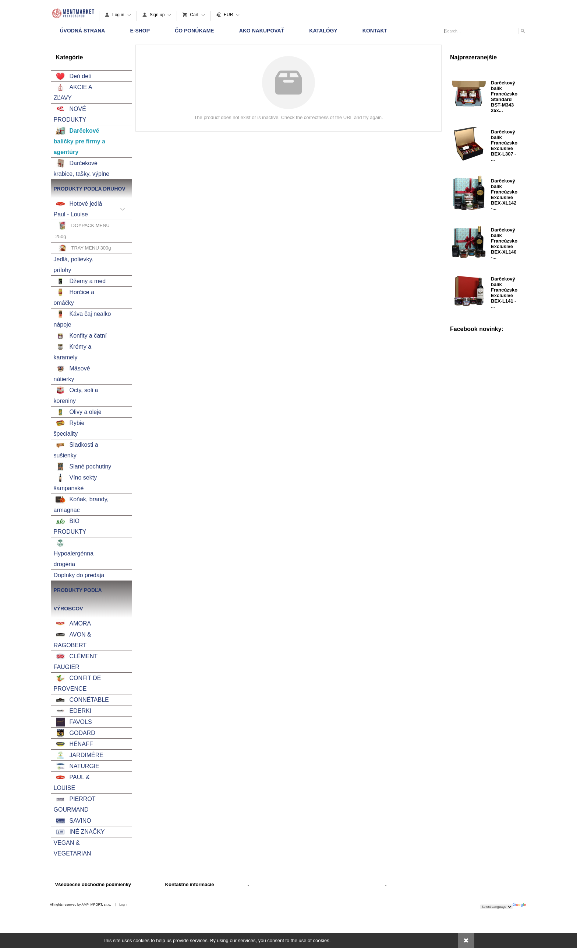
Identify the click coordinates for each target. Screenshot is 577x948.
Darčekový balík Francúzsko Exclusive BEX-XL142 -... (504, 194)
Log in (123, 904)
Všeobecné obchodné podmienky (93, 884)
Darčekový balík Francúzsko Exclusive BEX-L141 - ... (504, 292)
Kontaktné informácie (189, 884)
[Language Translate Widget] (496, 907)
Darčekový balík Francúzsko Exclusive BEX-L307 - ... (504, 145)
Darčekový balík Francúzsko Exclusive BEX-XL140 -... (504, 243)
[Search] (522, 31)
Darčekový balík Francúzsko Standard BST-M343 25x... (504, 96)
